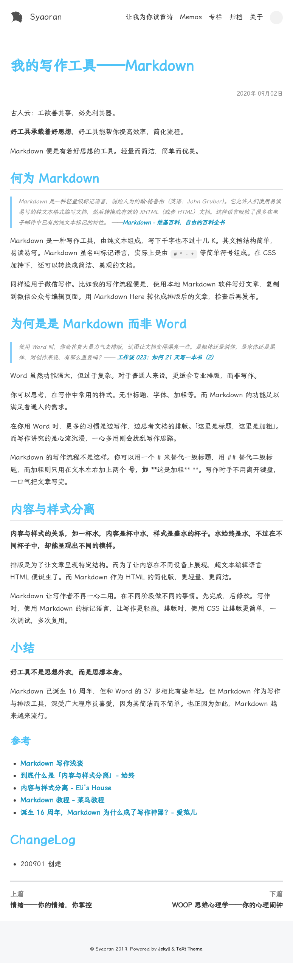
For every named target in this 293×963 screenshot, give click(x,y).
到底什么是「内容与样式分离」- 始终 (77, 775)
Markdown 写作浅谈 (51, 763)
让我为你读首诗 (149, 17)
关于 (256, 17)
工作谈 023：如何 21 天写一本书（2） (167, 357)
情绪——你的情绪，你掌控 (51, 905)
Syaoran (46, 17)
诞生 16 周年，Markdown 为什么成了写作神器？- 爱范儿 (108, 812)
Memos (191, 17)
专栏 (215, 17)
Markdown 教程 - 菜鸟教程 (62, 800)
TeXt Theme (189, 949)
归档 (236, 17)
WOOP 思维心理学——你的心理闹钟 (227, 905)
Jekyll (164, 949)
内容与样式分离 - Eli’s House (65, 788)
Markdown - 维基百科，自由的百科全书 (173, 222)
